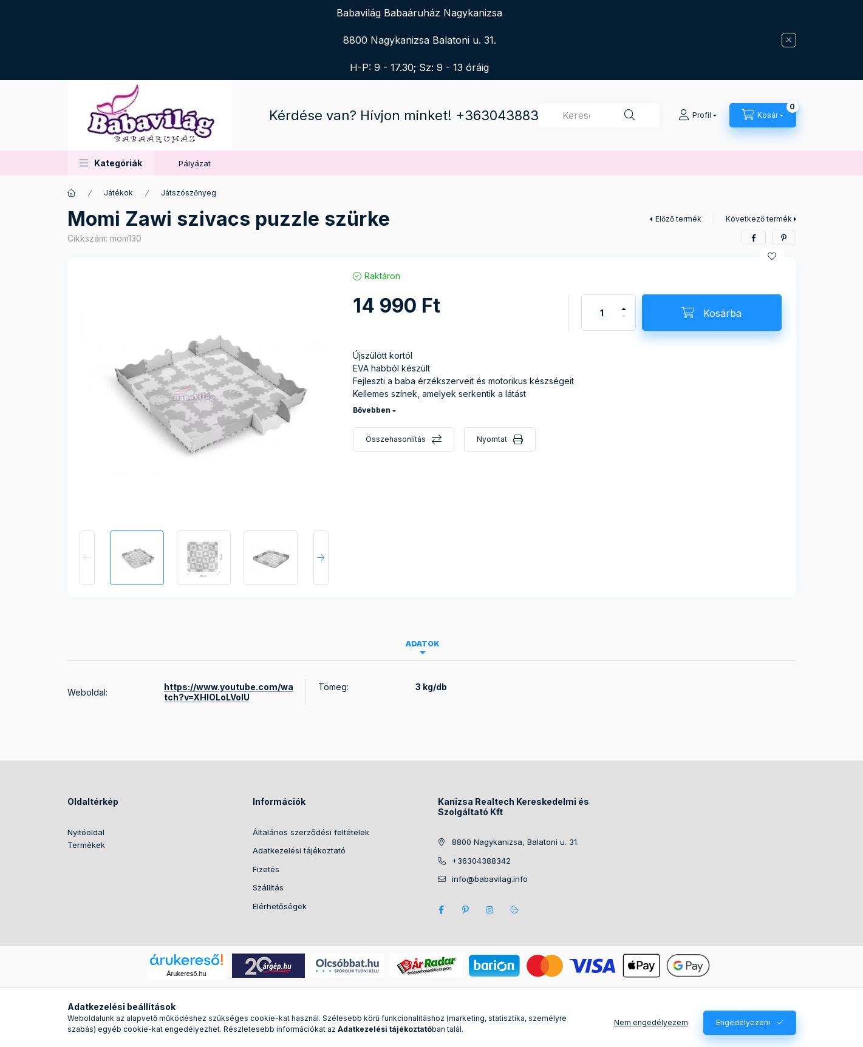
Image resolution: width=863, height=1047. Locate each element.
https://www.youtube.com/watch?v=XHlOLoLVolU (228, 692)
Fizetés (266, 869)
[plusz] (624, 304)
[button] (110, 163)
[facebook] (754, 238)
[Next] (321, 557)
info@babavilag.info (490, 879)
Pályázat (195, 163)
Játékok (118, 192)
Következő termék (759, 218)
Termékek (86, 845)
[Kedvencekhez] (772, 256)
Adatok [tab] (423, 643)
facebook (441, 910)
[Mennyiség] (602, 312)
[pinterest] (784, 238)
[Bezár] (789, 40)
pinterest (466, 910)
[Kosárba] (712, 312)
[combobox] (599, 115)
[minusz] (624, 321)
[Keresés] (629, 115)
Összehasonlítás (396, 439)
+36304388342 (505, 115)
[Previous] (87, 557)
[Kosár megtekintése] (762, 115)
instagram (490, 910)
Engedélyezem (743, 1022)
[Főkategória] (71, 193)
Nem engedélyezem (651, 1022)
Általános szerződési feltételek (311, 832)
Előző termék (678, 218)
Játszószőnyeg (188, 192)
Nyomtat (492, 439)
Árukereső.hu (186, 973)
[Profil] (697, 115)
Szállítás (268, 887)
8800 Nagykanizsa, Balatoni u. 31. (515, 842)
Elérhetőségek (280, 906)
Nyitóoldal (85, 832)
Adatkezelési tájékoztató (299, 850)
